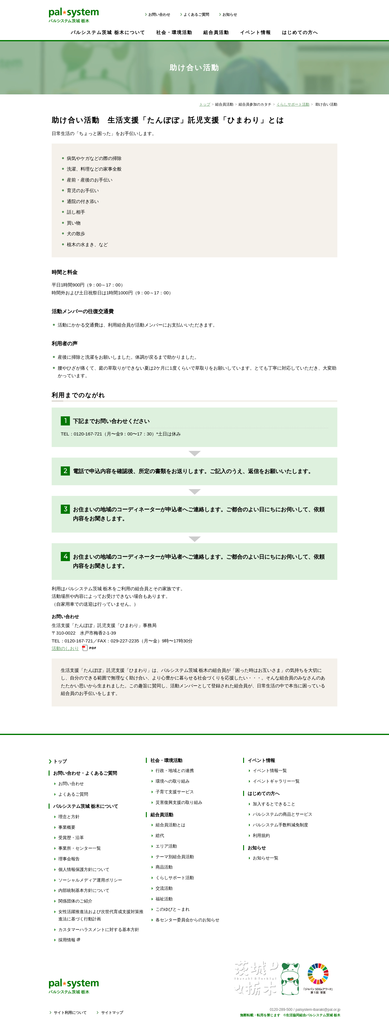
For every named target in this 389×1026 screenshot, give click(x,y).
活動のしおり (65, 648)
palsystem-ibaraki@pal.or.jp (317, 1009)
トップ (204, 104)
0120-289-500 (281, 1009)
